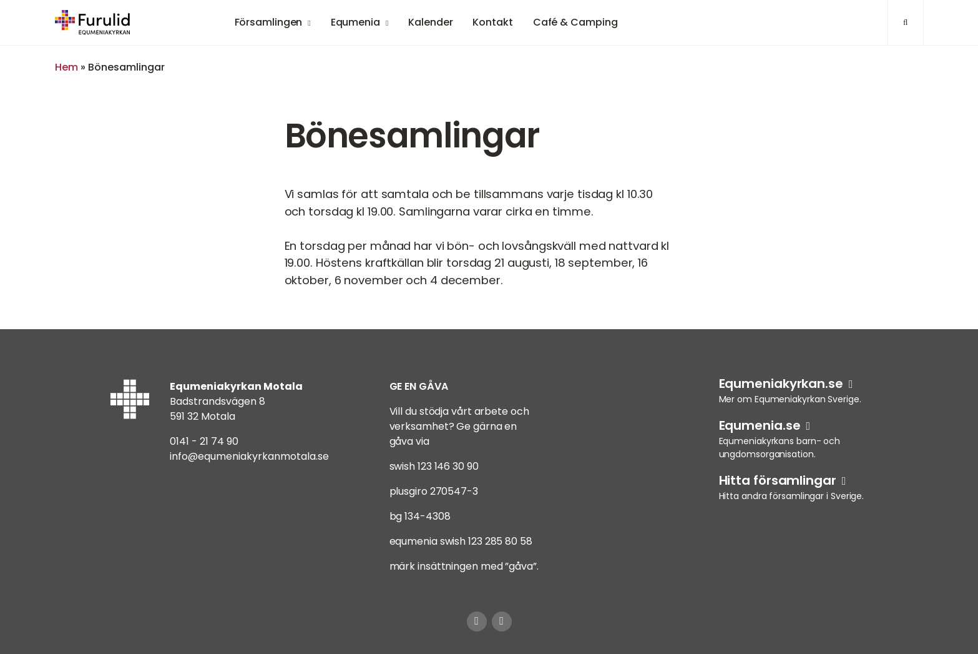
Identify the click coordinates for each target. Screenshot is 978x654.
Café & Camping (575, 22)
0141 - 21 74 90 (204, 441)
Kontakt (492, 22)
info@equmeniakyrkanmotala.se (249, 456)
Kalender (430, 22)
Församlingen (269, 22)
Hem (66, 67)
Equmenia (355, 22)
